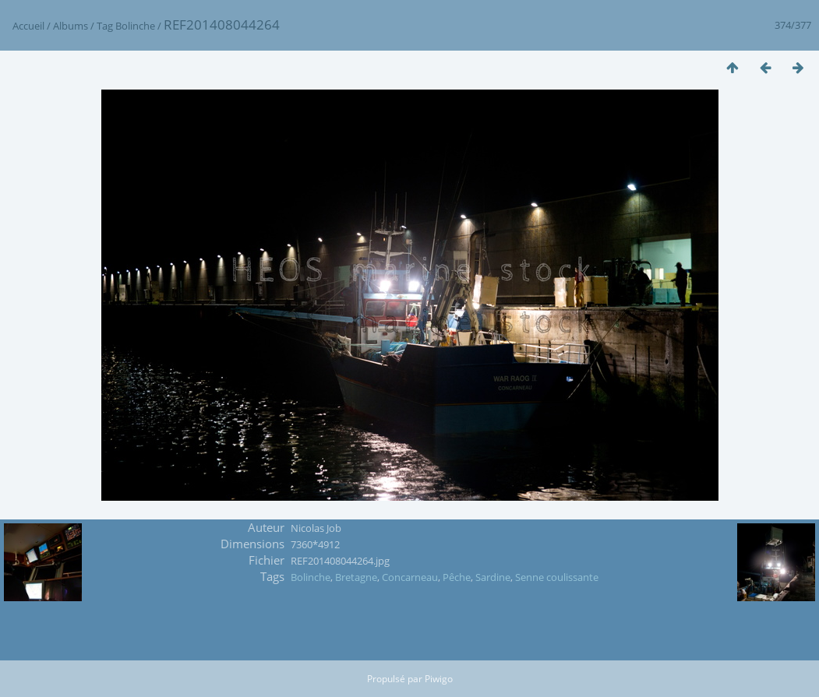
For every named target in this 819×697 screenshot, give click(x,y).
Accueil (28, 26)
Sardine (492, 577)
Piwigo (439, 678)
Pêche (457, 577)
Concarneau (410, 577)
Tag (105, 26)
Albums (70, 26)
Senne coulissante (556, 577)
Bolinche (135, 26)
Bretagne (356, 577)
